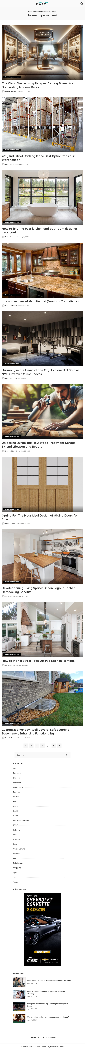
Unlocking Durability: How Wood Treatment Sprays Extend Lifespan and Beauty (38, 444)
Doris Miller (9, 306)
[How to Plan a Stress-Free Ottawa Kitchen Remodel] (42, 629)
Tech (15, 877)
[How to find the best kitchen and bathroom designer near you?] (42, 197)
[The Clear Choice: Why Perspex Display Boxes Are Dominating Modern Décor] (42, 52)
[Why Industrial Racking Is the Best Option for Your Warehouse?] (42, 124)
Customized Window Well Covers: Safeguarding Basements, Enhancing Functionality (35, 731)
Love (15, 844)
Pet (14, 858)
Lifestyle (16, 839)
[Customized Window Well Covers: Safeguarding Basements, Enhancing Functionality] (42, 698)
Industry (16, 830)
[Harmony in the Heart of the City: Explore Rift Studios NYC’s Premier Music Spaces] (42, 338)
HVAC (15, 825)
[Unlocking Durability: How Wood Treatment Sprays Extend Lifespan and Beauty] (42, 411)
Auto (15, 768)
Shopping (17, 868)
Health (15, 811)
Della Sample (10, 237)
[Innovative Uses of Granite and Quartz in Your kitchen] (42, 270)
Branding (17, 773)
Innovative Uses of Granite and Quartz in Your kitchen (40, 301)
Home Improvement (42, 11)
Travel (15, 882)
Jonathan (9, 596)
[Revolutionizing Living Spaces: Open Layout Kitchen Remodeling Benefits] (42, 556)
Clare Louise (10, 524)
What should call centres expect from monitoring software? (49, 980)
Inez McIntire (10, 91)
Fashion (16, 792)
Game (15, 806)
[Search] (81, 3)
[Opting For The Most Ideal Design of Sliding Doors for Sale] (42, 484)
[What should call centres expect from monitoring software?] (19, 982)
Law (15, 835)
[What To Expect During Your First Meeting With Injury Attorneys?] (19, 994)
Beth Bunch (9, 164)
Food (15, 801)
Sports (16, 872)
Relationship (18, 863)
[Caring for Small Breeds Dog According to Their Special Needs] (19, 1006)
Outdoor (16, 854)
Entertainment (19, 787)
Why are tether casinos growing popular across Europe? (48, 1017)
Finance (16, 797)
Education (17, 783)
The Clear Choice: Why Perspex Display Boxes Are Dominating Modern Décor (37, 85)
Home (30, 11)
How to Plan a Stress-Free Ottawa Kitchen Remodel (39, 661)
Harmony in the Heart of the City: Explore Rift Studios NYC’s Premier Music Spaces (40, 372)
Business (16, 778)
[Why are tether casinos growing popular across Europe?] (19, 1018)
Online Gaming (19, 849)
